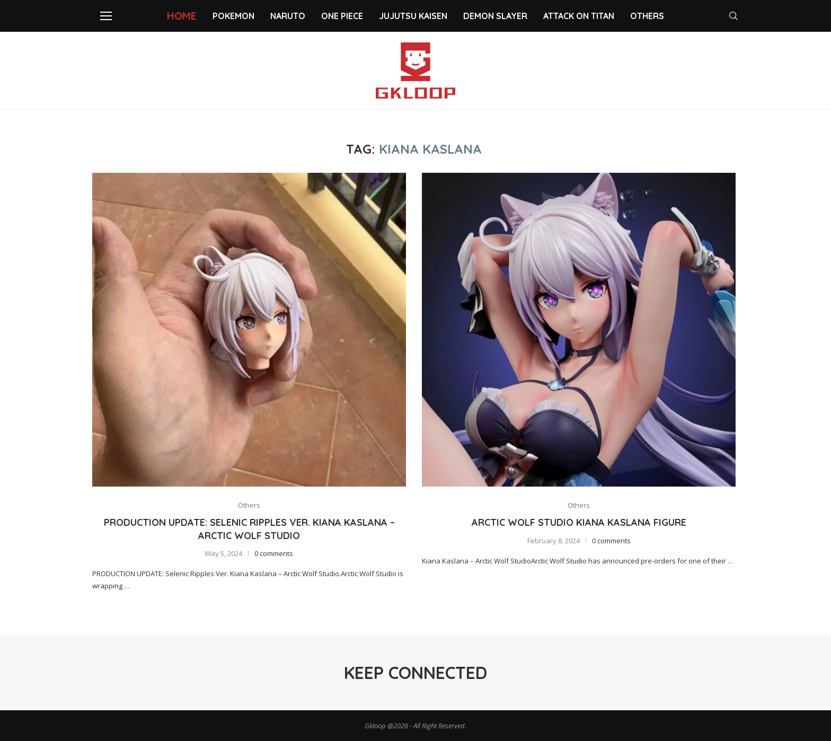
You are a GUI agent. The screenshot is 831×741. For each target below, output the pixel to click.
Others (647, 16)
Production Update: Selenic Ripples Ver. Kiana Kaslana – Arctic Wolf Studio (249, 528)
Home (182, 15)
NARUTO (287, 16)
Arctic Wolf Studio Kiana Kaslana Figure (579, 522)
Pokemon (233, 16)
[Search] (733, 16)
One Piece (342, 16)
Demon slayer (495, 16)
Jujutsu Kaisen (413, 16)
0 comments (273, 553)
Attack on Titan (578, 16)
